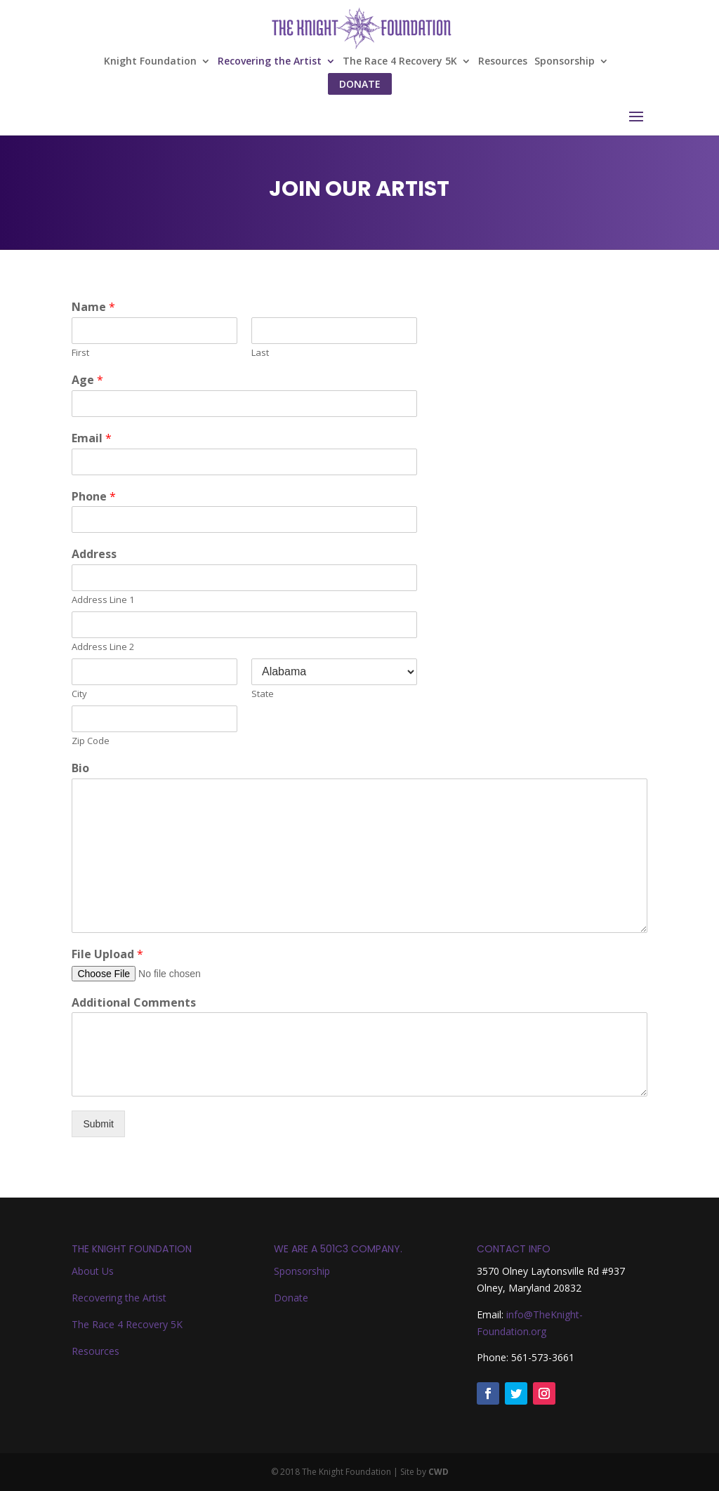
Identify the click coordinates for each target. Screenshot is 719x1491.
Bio (80, 768)
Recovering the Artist (270, 61)
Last (260, 353)
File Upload (107, 954)
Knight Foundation (150, 61)
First (80, 353)
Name (93, 307)
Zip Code (91, 741)
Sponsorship (564, 61)
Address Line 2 (103, 647)
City (79, 694)
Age (87, 380)
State (262, 694)
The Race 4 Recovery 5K (400, 61)
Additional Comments (134, 1002)
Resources (502, 61)
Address (94, 554)
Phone (94, 496)
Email (92, 438)
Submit (98, 1123)
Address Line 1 (103, 600)
